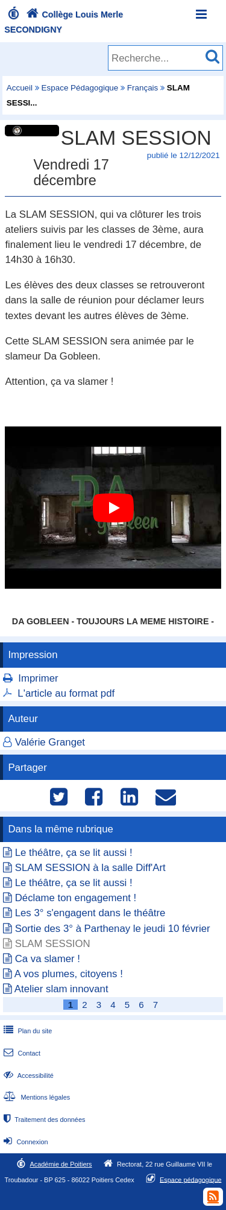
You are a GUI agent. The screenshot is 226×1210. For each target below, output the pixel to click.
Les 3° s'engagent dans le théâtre (90, 913)
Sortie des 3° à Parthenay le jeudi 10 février (112, 928)
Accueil (20, 87)
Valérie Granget (50, 742)
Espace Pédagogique (80, 87)
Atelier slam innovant (61, 989)
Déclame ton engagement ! (76, 898)
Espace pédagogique (191, 1179)
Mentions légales (35, 1097)
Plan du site (26, 1030)
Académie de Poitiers (61, 1164)
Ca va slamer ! (47, 959)
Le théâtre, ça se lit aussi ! (74, 852)
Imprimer (38, 678)
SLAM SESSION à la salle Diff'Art (90, 867)
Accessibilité (27, 1075)
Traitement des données (43, 1119)
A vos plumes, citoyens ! (68, 974)
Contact (20, 1053)
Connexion (24, 1141)
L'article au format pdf (66, 693)
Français (143, 87)
